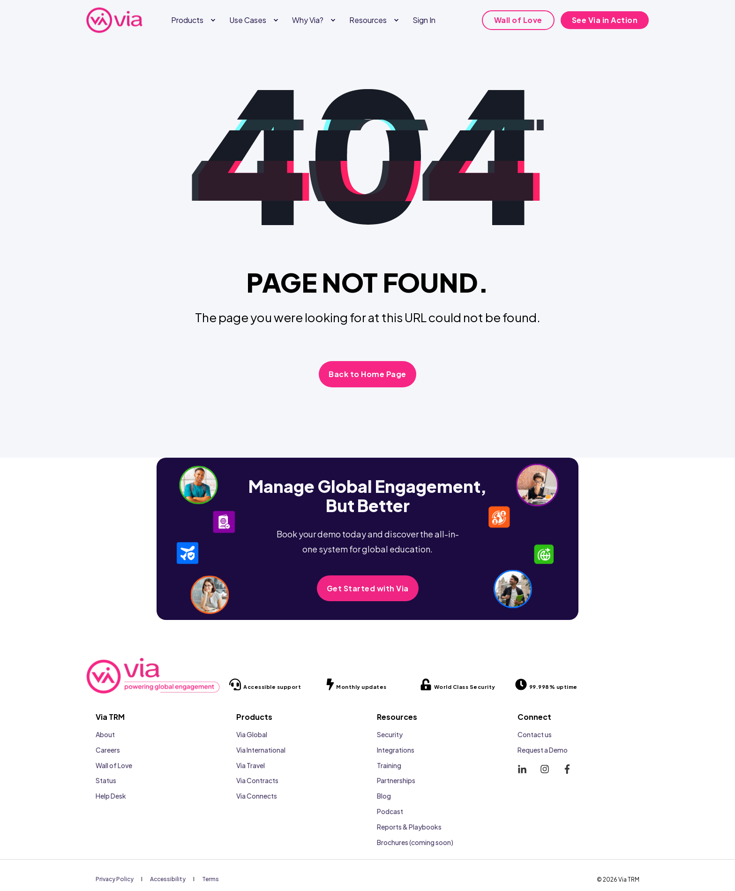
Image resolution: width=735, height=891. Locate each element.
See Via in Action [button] (605, 20)
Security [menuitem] (390, 734)
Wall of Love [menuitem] (114, 765)
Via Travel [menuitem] (250, 765)
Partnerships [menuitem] (396, 780)
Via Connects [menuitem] (256, 796)
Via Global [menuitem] (251, 734)
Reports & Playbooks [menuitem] (409, 827)
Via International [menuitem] (260, 750)
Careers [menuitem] (108, 750)
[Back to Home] (114, 20)
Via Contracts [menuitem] (257, 780)
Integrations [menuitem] (395, 750)
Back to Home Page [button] (367, 374)
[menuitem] (213, 20)
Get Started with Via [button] (368, 588)
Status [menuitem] (106, 780)
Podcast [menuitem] (390, 811)
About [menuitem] (105, 734)
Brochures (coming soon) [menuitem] (415, 842)
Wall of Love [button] (518, 20)
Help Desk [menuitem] (111, 796)
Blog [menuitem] (384, 796)
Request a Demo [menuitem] (543, 750)
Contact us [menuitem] (535, 734)
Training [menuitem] (389, 765)
